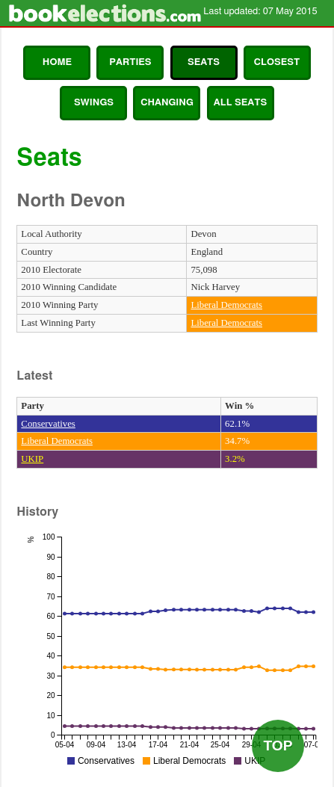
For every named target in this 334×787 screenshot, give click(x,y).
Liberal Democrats (226, 305)
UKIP (32, 459)
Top (277, 745)
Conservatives (48, 424)
